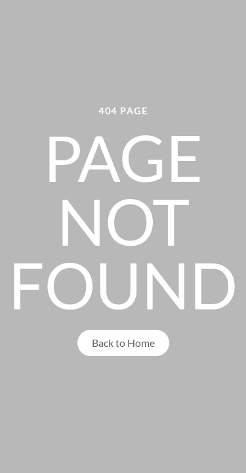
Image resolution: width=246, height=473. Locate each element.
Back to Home (123, 342)
